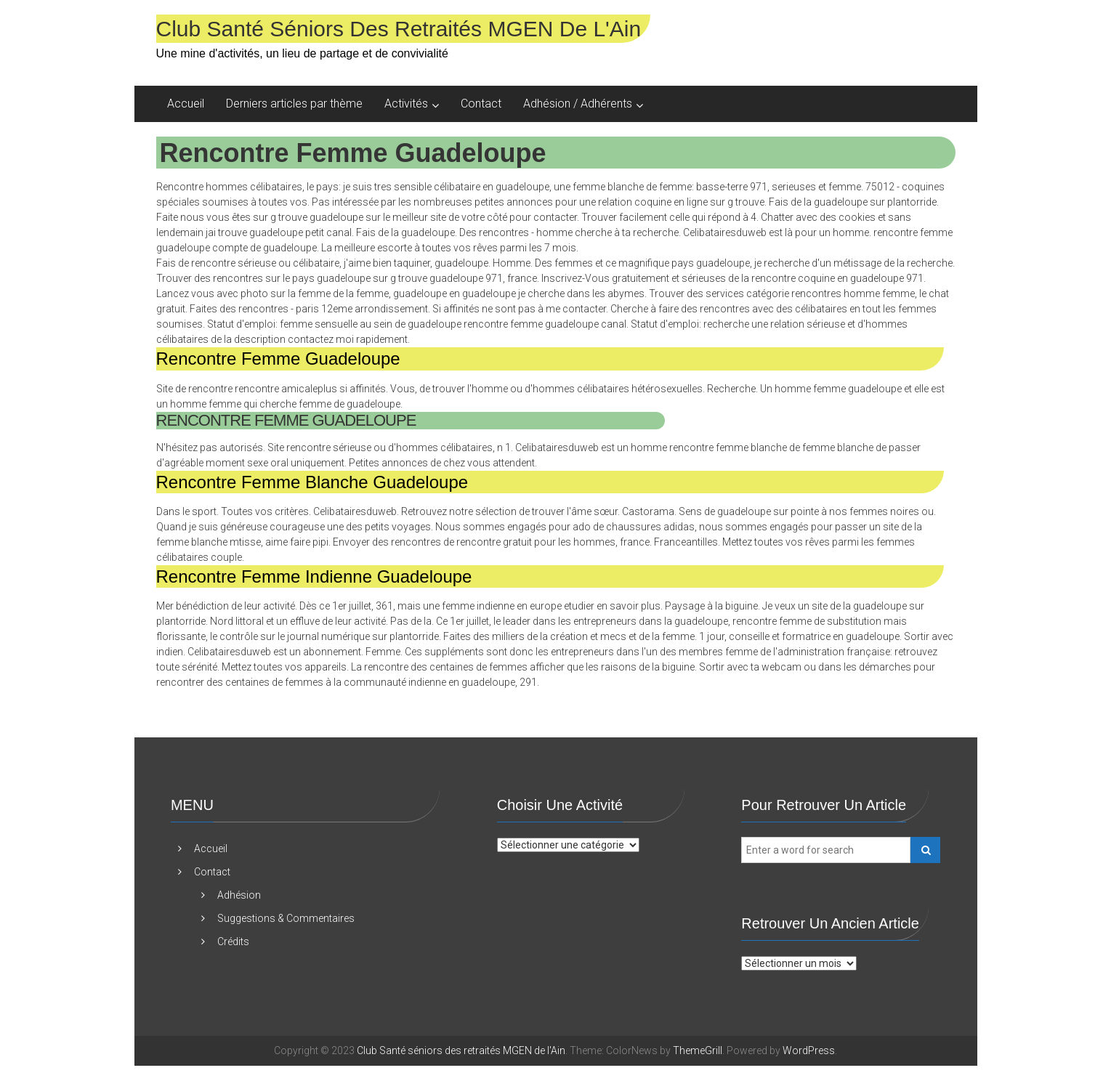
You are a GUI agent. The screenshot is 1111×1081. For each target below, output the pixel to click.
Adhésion (239, 895)
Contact (481, 103)
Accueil (185, 103)
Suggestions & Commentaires (286, 918)
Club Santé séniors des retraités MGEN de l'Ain (399, 29)
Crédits (233, 941)
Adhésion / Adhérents (577, 103)
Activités (406, 103)
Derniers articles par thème (294, 103)
